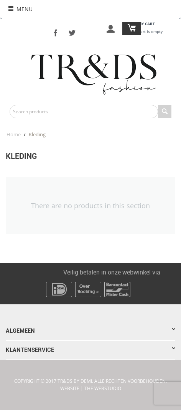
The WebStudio (102, 388)
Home (14, 134)
